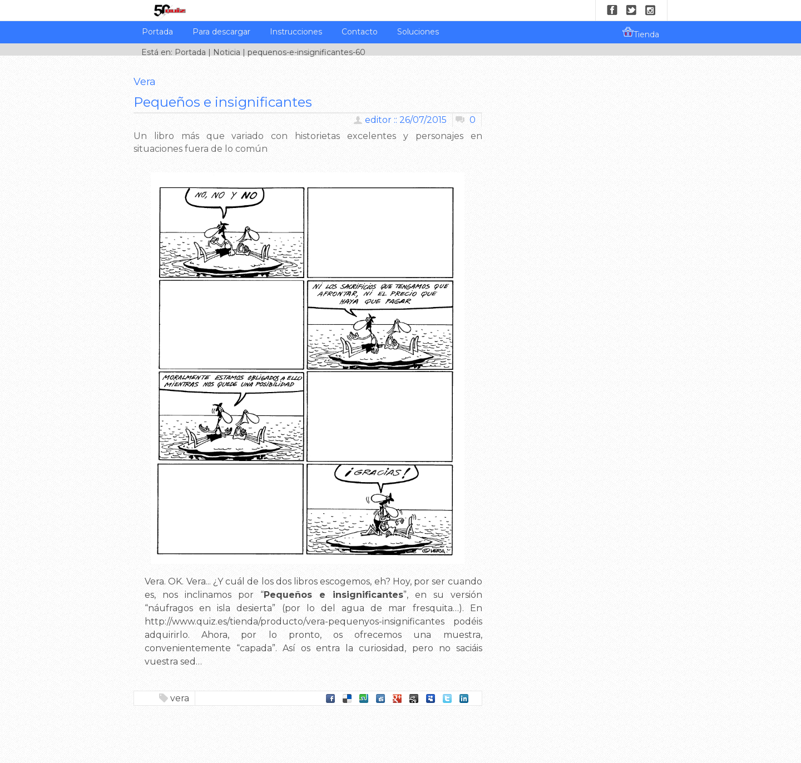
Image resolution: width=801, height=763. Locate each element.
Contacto (360, 32)
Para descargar (221, 32)
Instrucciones (296, 32)
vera (179, 698)
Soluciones (418, 32)
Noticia (226, 52)
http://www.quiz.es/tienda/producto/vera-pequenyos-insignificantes (294, 621)
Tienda (640, 32)
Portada (157, 32)
